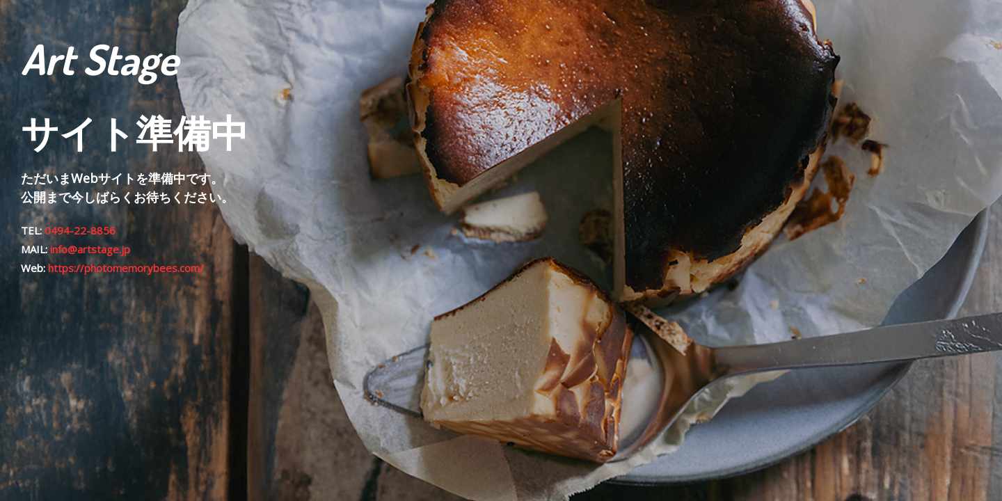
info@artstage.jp (90, 249)
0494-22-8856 (80, 230)
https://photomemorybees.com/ (126, 268)
